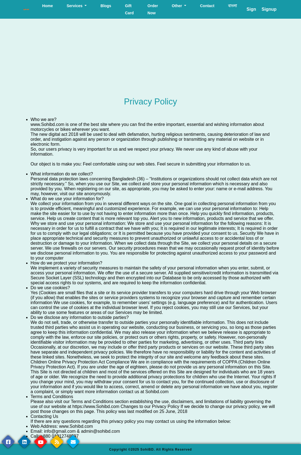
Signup (269, 9)
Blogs (105, 6)
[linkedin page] (24, 441)
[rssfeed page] (57, 441)
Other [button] (177, 6)
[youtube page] (40, 441)
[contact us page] (73, 441)
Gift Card (129, 9)
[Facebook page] (8, 441)
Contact (207, 6)
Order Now (152, 9)
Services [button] (75, 6)
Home (47, 6)
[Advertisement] (150, 58)
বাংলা (232, 6)
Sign (251, 9)
